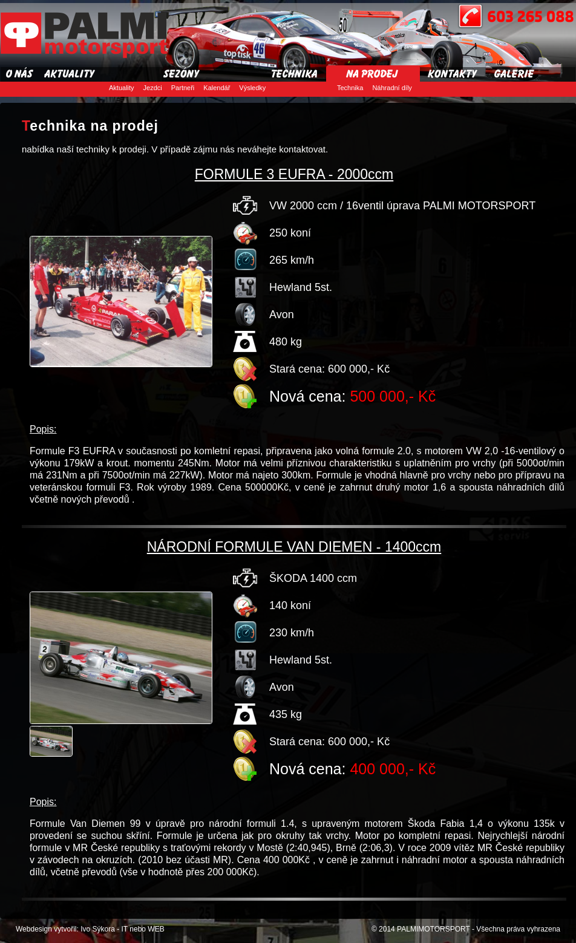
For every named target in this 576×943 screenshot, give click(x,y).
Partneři (183, 87)
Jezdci (152, 87)
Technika (350, 87)
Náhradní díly (391, 87)
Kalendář (216, 87)
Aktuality (121, 87)
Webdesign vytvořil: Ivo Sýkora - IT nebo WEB (90, 929)
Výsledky (252, 87)
